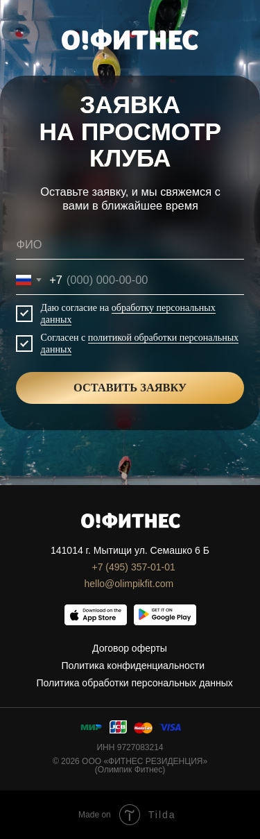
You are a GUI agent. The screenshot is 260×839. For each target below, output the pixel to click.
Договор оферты (129, 648)
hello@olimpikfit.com (129, 583)
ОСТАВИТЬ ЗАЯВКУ (130, 387)
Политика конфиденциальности (133, 665)
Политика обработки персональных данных (135, 682)
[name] (129, 245)
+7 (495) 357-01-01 (133, 567)
